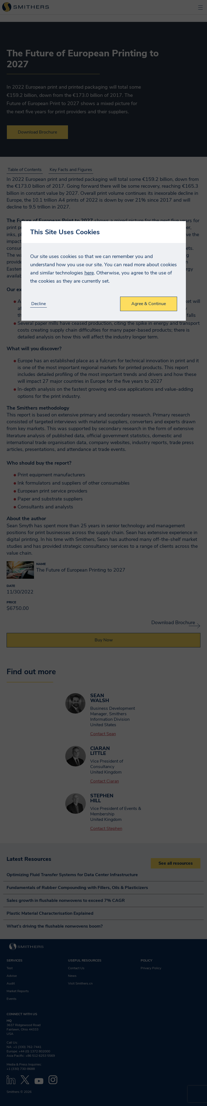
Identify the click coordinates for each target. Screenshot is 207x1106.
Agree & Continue (148, 304)
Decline (38, 304)
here (89, 273)
